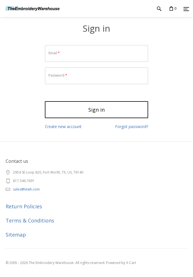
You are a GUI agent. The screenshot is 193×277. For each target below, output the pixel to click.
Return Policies (24, 206)
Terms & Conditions (30, 220)
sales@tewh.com (26, 189)
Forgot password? (131, 126)
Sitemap (16, 234)
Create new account (63, 126)
